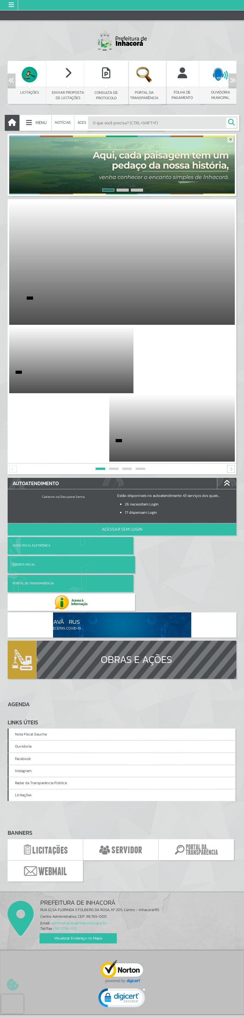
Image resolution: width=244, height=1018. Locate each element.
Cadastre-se (50, 428)
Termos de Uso (122, 1006)
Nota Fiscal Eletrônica (32, 477)
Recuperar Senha (73, 428)
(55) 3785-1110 (65, 824)
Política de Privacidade (122, 1011)
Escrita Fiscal (138, 477)
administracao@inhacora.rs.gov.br (79, 818)
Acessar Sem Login (122, 460)
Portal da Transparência (33, 496)
